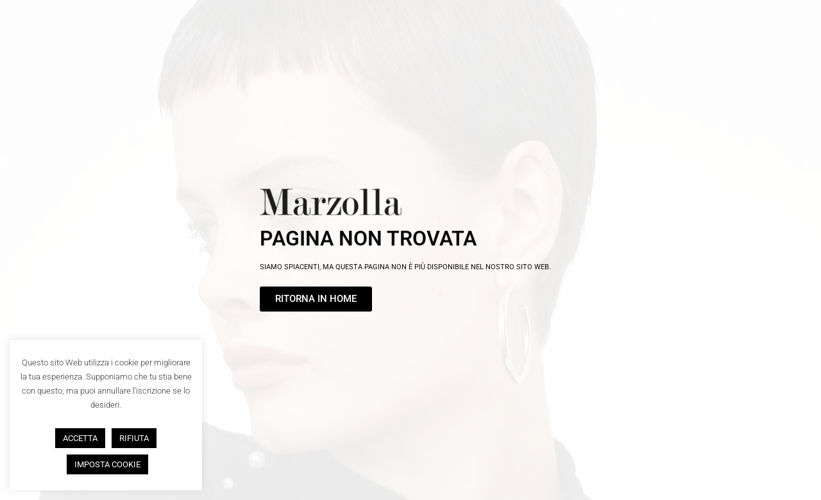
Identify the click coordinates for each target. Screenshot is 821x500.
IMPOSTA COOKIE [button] (107, 464)
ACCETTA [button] (80, 438)
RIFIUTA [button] (134, 438)
